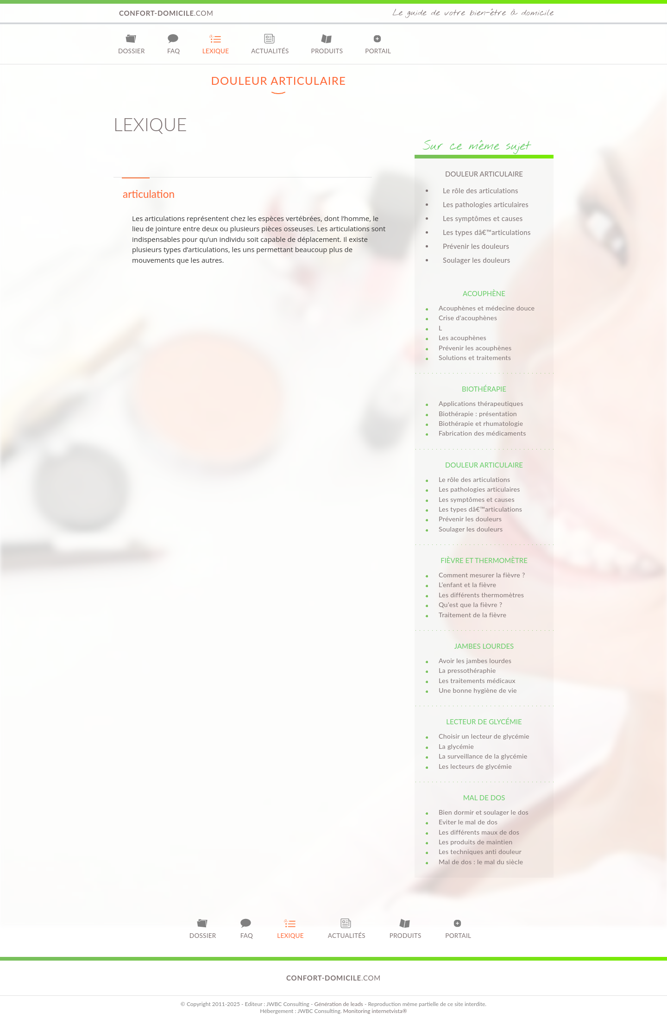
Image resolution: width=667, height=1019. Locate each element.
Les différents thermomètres (481, 595)
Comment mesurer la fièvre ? (482, 575)
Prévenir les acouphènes (475, 348)
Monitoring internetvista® (375, 1010)
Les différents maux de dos (479, 832)
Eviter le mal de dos (468, 822)
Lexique (215, 44)
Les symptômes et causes (482, 218)
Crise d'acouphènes (468, 318)
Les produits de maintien (475, 842)
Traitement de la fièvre (472, 615)
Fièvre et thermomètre (484, 560)
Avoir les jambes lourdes (475, 661)
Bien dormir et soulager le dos (484, 812)
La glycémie (456, 746)
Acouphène (484, 293)
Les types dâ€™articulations (487, 232)
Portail (378, 44)
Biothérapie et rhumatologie (481, 423)
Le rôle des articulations (480, 190)
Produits (327, 44)
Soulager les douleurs (476, 260)
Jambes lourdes (484, 646)
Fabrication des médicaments (482, 433)
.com (166, 13)
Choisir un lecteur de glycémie (484, 736)
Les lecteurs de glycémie (475, 766)
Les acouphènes (462, 338)
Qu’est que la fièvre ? (470, 604)
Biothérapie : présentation (478, 414)
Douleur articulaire (484, 465)
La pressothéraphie (467, 670)
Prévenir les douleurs (476, 246)
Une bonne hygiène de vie (478, 690)
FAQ (173, 44)
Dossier (131, 44)
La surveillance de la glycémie (483, 756)
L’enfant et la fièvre (467, 585)
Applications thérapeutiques (481, 403)
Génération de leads (338, 1003)
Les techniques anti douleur (480, 851)
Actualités (270, 44)
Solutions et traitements (475, 357)
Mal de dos (484, 797)
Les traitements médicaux (477, 680)
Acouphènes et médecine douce (487, 308)
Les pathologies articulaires (486, 204)
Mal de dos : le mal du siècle (481, 862)
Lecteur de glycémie (484, 721)
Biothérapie (484, 389)
